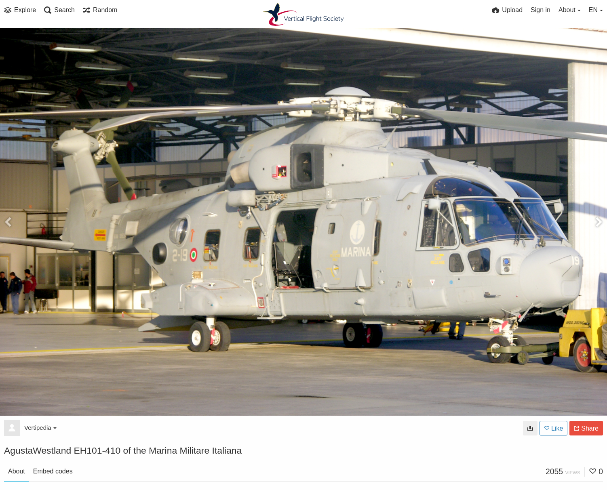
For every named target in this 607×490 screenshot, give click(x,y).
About (16, 471)
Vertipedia (40, 427)
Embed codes (53, 471)
